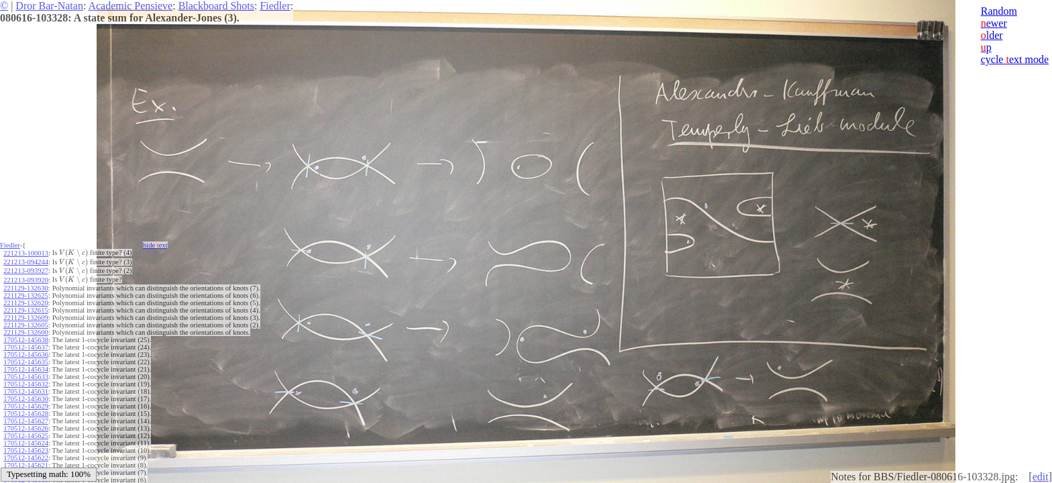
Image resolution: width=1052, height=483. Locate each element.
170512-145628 (25, 413)
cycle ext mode (1015, 59)
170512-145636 (25, 354)
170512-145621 (25, 465)
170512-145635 (25, 362)
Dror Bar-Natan (49, 5)
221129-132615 (25, 310)
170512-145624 (25, 443)
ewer (994, 23)
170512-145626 (25, 428)
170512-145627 (25, 421)
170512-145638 (25, 339)
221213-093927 (25, 270)
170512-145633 (25, 376)
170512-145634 (25, 369)
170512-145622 (25, 458)
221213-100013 (25, 253)
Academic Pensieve (130, 5)
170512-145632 (25, 384)
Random (999, 11)
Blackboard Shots (216, 5)
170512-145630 (25, 398)
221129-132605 (25, 325)
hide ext (155, 245)
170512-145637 (25, 347)
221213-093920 (25, 280)
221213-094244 (25, 262)
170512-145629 (25, 406)
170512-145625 (25, 435)
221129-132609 (25, 317)
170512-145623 (25, 450)
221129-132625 (25, 295)
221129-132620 (25, 303)
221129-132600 (25, 332)
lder (992, 35)
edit (1041, 476)
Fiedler (275, 5)
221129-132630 (25, 288)
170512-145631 (25, 391)
